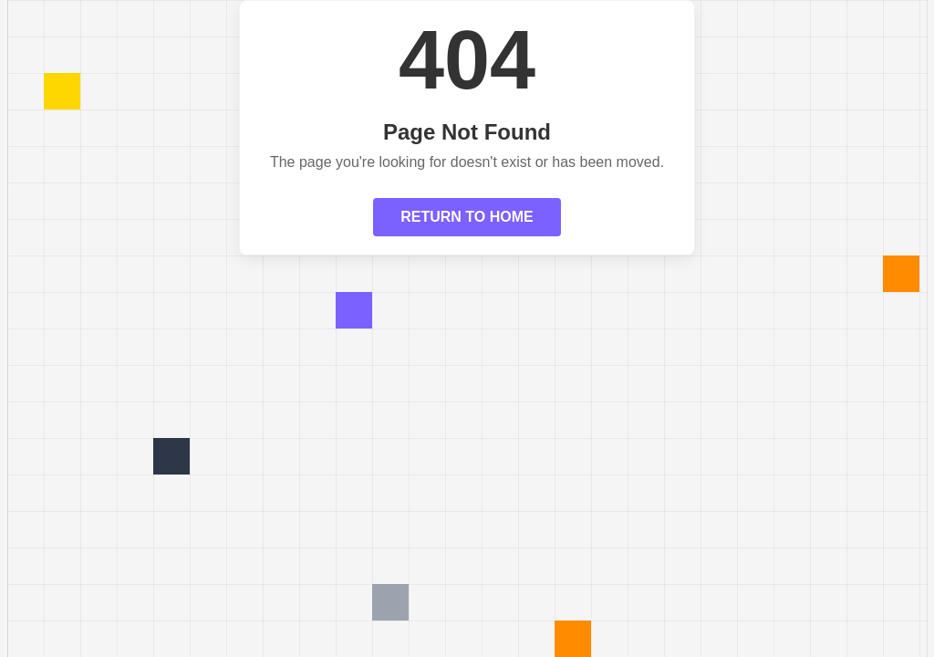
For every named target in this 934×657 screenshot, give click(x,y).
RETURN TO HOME (466, 216)
